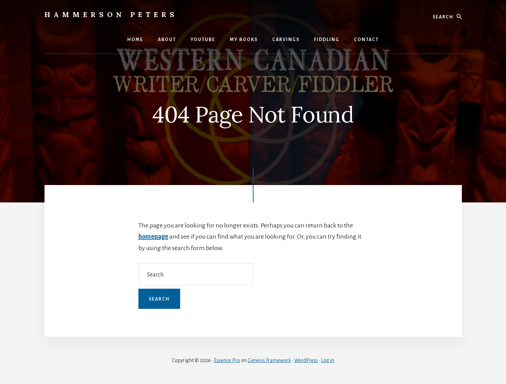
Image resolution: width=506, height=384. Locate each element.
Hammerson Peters (111, 14)
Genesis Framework (269, 360)
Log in (327, 360)
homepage (153, 236)
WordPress (306, 360)
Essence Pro (227, 360)
